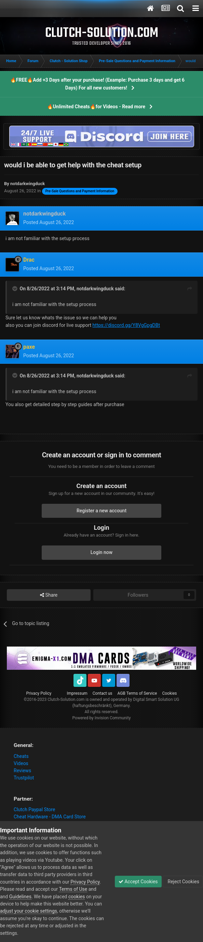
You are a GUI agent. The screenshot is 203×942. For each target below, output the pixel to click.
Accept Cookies (138, 881)
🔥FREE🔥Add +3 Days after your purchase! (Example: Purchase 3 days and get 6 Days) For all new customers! (97, 84)
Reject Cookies (182, 881)
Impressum (77, 693)
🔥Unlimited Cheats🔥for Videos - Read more (96, 106)
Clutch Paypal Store (34, 809)
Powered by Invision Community (101, 718)
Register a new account (101, 510)
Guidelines (20, 896)
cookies (76, 896)
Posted (48, 222)
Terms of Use (73, 889)
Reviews (22, 770)
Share (48, 595)
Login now (101, 552)
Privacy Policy (39, 693)
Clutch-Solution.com (66, 699)
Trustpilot (24, 777)
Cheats (21, 756)
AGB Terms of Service (137, 693)
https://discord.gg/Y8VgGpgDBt (126, 325)
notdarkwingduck (95, 288)
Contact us (102, 693)
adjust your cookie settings (28, 911)
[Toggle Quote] (15, 288)
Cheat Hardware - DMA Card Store (50, 816)
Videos (21, 763)
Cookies (169, 693)
